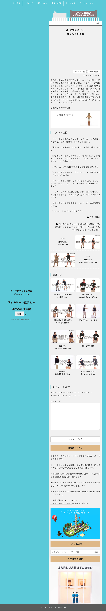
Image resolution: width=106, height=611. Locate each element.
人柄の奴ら (76, 230)
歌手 (91, 217)
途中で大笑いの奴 (92, 223)
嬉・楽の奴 (63, 223)
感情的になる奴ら (62, 226)
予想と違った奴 (93, 226)
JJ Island (75, 526)
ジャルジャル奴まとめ (21, 302)
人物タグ (29, 3)
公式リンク (70, 3)
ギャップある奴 (76, 223)
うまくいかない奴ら (91, 230)
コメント (56, 401)
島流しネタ (42, 3)
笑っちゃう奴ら (78, 226)
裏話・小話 (56, 3)
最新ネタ (16, 3)
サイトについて (86, 3)
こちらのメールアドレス (61, 503)
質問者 (97, 217)
